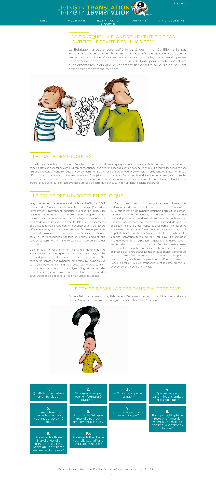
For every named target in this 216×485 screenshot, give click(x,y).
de (181, 3)
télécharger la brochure (108, 22)
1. (48, 392)
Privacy (108, 473)
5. (48, 414)
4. (167, 394)
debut (44, 20)
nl (174, 3)
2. (88, 394)
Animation (139, 20)
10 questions (76, 20)
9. (48, 441)
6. (88, 416)
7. (128, 411)
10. (88, 438)
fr (177, 3)
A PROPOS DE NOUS (171, 20)
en (185, 3)
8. (167, 419)
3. (128, 392)
